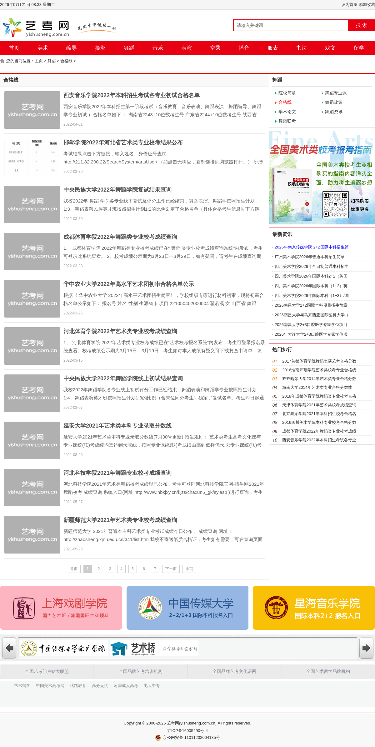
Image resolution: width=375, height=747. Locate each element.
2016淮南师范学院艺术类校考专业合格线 (319, 370)
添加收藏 (367, 4)
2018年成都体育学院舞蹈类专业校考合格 (319, 396)
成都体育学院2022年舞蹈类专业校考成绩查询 (120, 237)
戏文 (330, 48)
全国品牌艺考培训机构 (140, 671)
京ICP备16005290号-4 (187, 730)
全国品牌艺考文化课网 (234, 671)
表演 (186, 48)
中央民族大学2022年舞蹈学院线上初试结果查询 (123, 378)
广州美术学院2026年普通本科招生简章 (310, 256)
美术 (43, 48)
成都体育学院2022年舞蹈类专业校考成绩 (319, 431)
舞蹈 (129, 48)
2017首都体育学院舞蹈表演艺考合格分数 (319, 361)
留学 (359, 48)
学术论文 (287, 111)
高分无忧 (100, 685)
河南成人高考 (126, 685)
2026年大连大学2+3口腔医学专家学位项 (311, 334)
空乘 (215, 48)
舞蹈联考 (287, 120)
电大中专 (152, 685)
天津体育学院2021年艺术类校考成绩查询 (319, 405)
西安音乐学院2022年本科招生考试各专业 (319, 440)
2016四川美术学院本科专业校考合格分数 (319, 422)
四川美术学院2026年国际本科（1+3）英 (311, 285)
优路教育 (78, 685)
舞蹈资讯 (333, 111)
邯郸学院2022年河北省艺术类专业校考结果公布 (123, 142)
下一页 (171, 569)
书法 (301, 48)
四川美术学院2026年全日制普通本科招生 (312, 266)
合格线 (66, 60)
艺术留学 (22, 685)
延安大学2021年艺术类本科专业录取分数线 (117, 426)
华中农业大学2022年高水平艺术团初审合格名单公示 (128, 284)
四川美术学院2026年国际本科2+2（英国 (311, 276)
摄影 (100, 48)
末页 (189, 569)
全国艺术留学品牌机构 (328, 671)
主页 (39, 60)
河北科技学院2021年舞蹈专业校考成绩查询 (117, 473)
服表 (273, 48)
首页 (14, 48)
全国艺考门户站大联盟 (47, 671)
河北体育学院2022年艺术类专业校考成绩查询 (120, 331)
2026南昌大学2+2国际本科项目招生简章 (311, 305)
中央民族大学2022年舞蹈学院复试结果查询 (117, 190)
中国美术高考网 (50, 685)
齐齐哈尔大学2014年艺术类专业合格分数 (319, 378)
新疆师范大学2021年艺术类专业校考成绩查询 (120, 520)
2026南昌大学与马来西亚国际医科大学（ (312, 315)
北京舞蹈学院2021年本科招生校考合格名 (319, 413)
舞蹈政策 (333, 102)
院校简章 (287, 92)
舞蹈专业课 (336, 92)
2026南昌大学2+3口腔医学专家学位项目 (311, 324)
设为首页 (349, 4)
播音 (244, 48)
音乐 (157, 48)
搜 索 (361, 25)
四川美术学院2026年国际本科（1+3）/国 (312, 295)
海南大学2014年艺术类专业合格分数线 (317, 387)
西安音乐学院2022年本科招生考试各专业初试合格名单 (131, 95)
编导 (71, 48)
